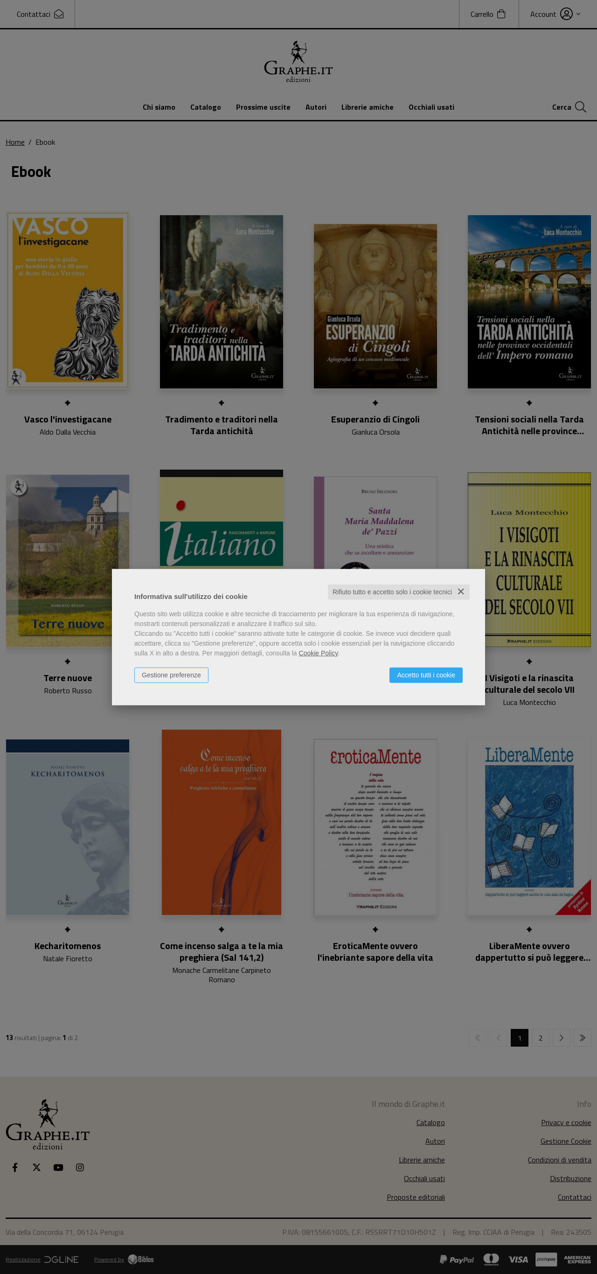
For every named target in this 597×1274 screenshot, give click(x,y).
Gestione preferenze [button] (171, 675)
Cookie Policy (318, 653)
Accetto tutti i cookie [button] (426, 675)
